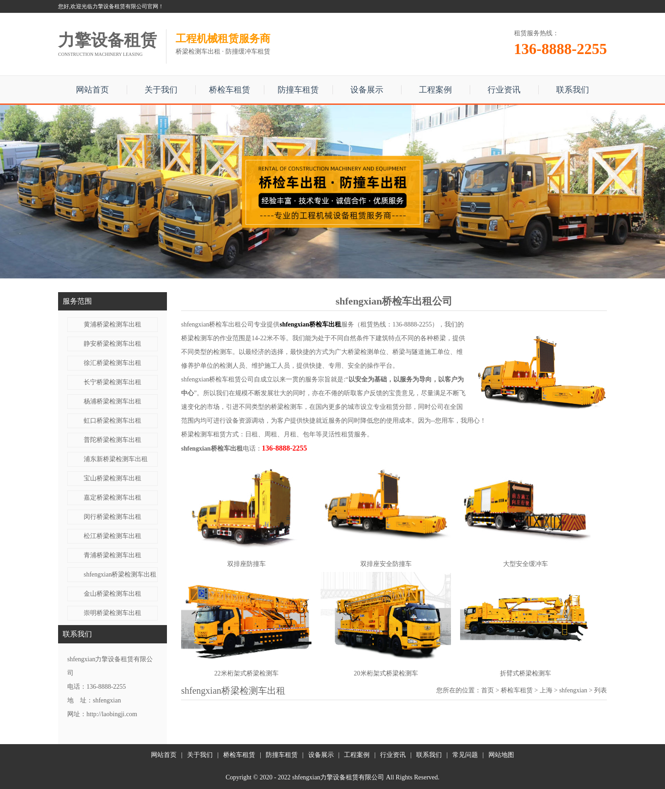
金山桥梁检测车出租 (112, 593)
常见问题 (465, 754)
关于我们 (161, 89)
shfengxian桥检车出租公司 (217, 324)
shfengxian (573, 690)
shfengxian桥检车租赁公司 (217, 379)
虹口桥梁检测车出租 (112, 420)
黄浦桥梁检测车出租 (112, 324)
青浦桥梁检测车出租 (112, 555)
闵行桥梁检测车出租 (112, 516)
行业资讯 (504, 89)
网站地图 (501, 754)
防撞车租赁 (298, 89)
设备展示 (366, 89)
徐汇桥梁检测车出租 (112, 362)
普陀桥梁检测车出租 (112, 439)
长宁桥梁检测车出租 (112, 382)
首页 (487, 690)
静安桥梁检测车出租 (112, 343)
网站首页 (92, 89)
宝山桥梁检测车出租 (112, 478)
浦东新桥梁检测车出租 (116, 459)
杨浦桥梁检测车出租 (112, 401)
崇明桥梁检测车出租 (112, 612)
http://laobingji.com (111, 714)
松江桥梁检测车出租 (112, 536)
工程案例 (435, 89)
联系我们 (572, 89)
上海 (546, 690)
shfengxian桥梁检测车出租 (120, 574)
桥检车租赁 (229, 89)
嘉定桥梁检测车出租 (112, 497)
